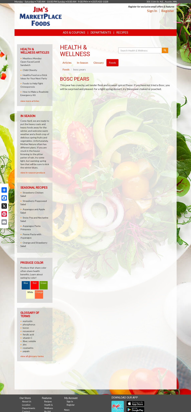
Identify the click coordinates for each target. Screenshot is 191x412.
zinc (25, 344)
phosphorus (29, 324)
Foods (66, 69)
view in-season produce (32, 172)
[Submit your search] (165, 50)
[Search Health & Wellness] (140, 50)
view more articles (29, 100)
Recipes (122, 32)
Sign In (152, 11)
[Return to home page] (41, 16)
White (30, 292)
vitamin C (27, 337)
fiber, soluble (29, 341)
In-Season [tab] (82, 62)
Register (167, 11)
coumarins (28, 347)
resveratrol (28, 331)
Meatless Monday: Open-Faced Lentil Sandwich (31, 61)
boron (26, 327)
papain (26, 351)
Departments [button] (101, 32)
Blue (26, 283)
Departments (28, 408)
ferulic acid (28, 334)
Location (26, 404)
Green (43, 283)
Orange (39, 292)
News (67, 409)
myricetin (27, 321)
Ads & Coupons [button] (74, 32)
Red (34, 283)
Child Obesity (30, 70)
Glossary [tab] (98, 62)
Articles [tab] (67, 62)
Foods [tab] (112, 62)
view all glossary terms (32, 356)
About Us (26, 401)
